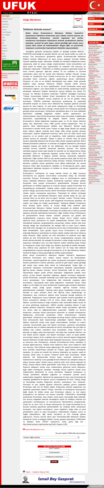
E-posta (4, 77)
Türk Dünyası (6, 32)
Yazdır (28, 472)
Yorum (4, 29)
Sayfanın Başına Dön (41, 472)
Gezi (3, 37)
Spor (3, 53)
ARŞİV (91, 24)
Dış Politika (6, 35)
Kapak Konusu (7, 19)
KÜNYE (92, 19)
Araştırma (5, 24)
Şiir (3, 43)
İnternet (4, 51)
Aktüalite (5, 22)
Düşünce (5, 27)
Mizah (4, 59)
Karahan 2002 (96, 486)
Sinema (4, 48)
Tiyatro (4, 45)
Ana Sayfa (5, 16)
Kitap (3, 40)
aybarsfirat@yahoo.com (35, 429)
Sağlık (4, 56)
